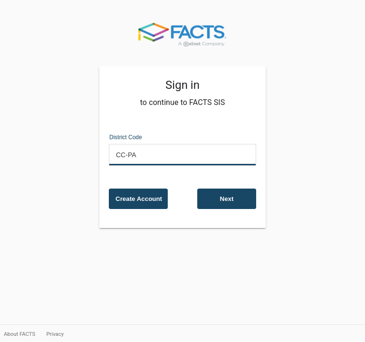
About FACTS (20, 334)
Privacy (55, 334)
